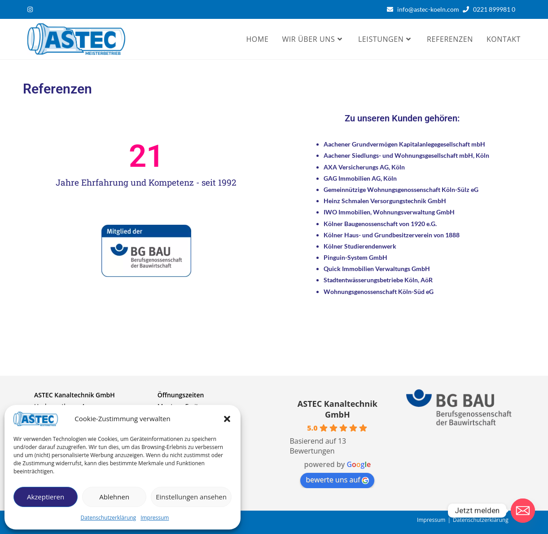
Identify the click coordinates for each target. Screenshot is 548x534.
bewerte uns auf (337, 480)
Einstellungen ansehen (191, 496)
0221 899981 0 (496, 9)
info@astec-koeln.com (428, 9)
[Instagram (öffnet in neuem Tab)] (31, 9)
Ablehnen (114, 496)
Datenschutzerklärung (108, 517)
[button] (227, 418)
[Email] (523, 510)
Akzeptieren (45, 496)
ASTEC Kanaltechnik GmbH (337, 409)
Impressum (154, 517)
